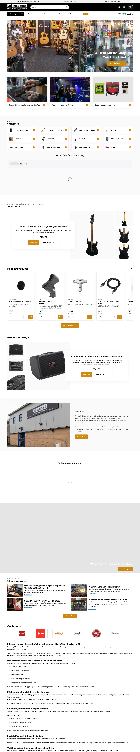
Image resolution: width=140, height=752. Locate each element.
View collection (70, 290)
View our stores (34, 745)
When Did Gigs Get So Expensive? (104, 551)
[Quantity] (25, 282)
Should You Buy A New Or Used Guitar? (42, 565)
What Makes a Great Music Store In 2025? (108, 564)
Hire (45, 14)
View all (70, 580)
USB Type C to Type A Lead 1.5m (108, 267)
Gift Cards (61, 14)
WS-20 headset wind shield (20, 266)
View (33, 207)
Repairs (52, 14)
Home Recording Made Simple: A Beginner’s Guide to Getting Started (44, 551)
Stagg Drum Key (74, 266)
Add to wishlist (50, 207)
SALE (86, 14)
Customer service (74, 14)
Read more (28, 559)
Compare (14, 282)
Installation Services (33, 14)
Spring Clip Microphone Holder (48, 267)
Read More (81, 402)
